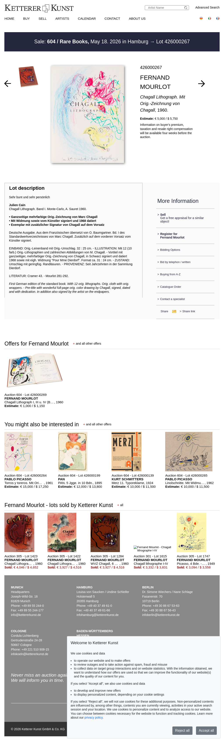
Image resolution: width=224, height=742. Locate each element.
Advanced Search (207, 7)
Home (9, 18)
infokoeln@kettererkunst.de (29, 654)
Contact (112, 18)
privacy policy (93, 717)
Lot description (27, 188)
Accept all (206, 730)
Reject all (182, 730)
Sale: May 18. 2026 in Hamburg (92, 41)
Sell (42, 18)
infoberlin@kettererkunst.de (161, 615)
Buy (26, 18)
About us (137, 18)
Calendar (87, 18)
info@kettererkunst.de (26, 615)
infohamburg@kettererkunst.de (98, 615)
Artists (62, 18)
